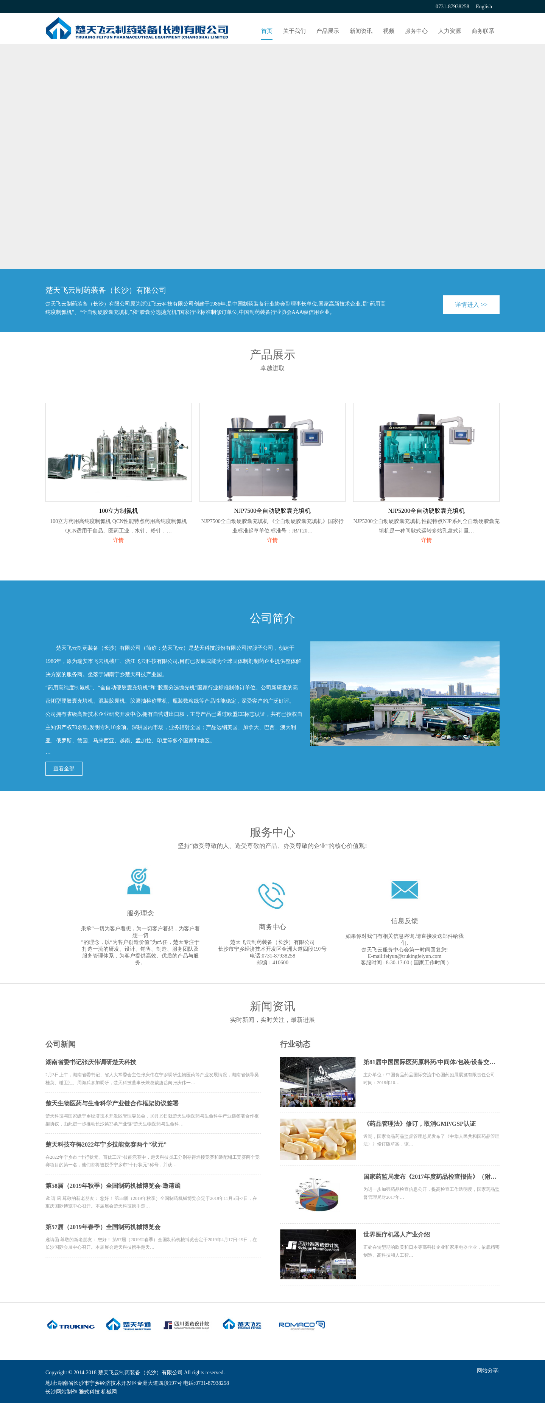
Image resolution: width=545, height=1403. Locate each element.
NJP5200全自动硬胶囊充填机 (426, 511)
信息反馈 (404, 921)
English (484, 6)
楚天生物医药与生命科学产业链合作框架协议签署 (112, 1103)
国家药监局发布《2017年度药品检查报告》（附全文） (431, 1176)
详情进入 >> (471, 304)
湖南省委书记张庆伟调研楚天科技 (90, 1062)
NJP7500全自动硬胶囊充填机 (272, 511)
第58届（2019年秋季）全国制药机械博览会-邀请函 (113, 1186)
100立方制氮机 (118, 511)
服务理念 (140, 913)
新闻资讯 (361, 31)
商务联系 (483, 31)
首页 (266, 31)
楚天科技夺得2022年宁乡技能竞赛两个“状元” (106, 1144)
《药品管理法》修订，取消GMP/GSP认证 (419, 1124)
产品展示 (327, 31)
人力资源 (449, 31)
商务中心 (272, 927)
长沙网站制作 (61, 1392)
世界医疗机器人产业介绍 (396, 1234)
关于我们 (294, 31)
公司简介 (272, 618)
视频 (388, 31)
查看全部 (64, 768)
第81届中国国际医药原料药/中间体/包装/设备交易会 (431, 1062)
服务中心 (416, 31)
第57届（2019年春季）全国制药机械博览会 (102, 1227)
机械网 (109, 1392)
